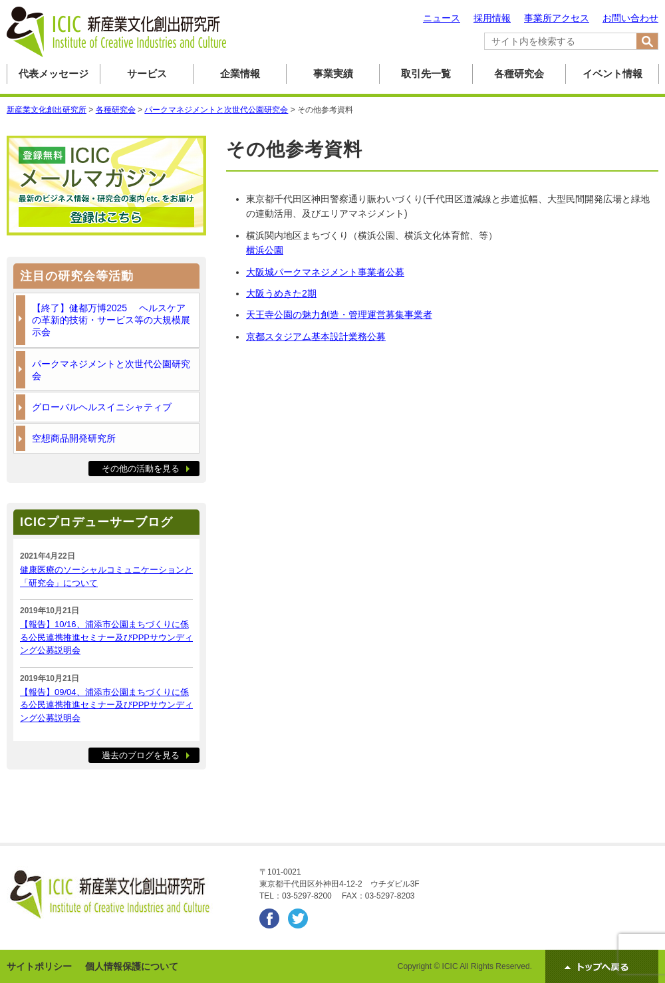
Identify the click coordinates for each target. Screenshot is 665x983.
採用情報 (492, 18)
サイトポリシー (39, 966)
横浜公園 (264, 250)
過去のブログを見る (141, 755)
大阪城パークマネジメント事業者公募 (325, 272)
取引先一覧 (426, 73)
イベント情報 (612, 73)
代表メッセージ (53, 73)
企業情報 (240, 73)
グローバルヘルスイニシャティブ (102, 407)
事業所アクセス (556, 18)
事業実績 (333, 73)
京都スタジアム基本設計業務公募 (316, 336)
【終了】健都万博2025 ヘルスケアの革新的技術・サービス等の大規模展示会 (111, 320)
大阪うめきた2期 (281, 293)
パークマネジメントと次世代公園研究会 (111, 369)
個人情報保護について (131, 966)
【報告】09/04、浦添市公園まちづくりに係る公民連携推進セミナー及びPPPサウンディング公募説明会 (106, 705)
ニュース (441, 18)
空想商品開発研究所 (74, 438)
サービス (147, 73)
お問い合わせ (630, 18)
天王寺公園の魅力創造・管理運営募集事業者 (339, 314)
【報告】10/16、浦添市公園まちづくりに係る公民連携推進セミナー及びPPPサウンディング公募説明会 (106, 637)
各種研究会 (519, 73)
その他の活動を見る (141, 469)
